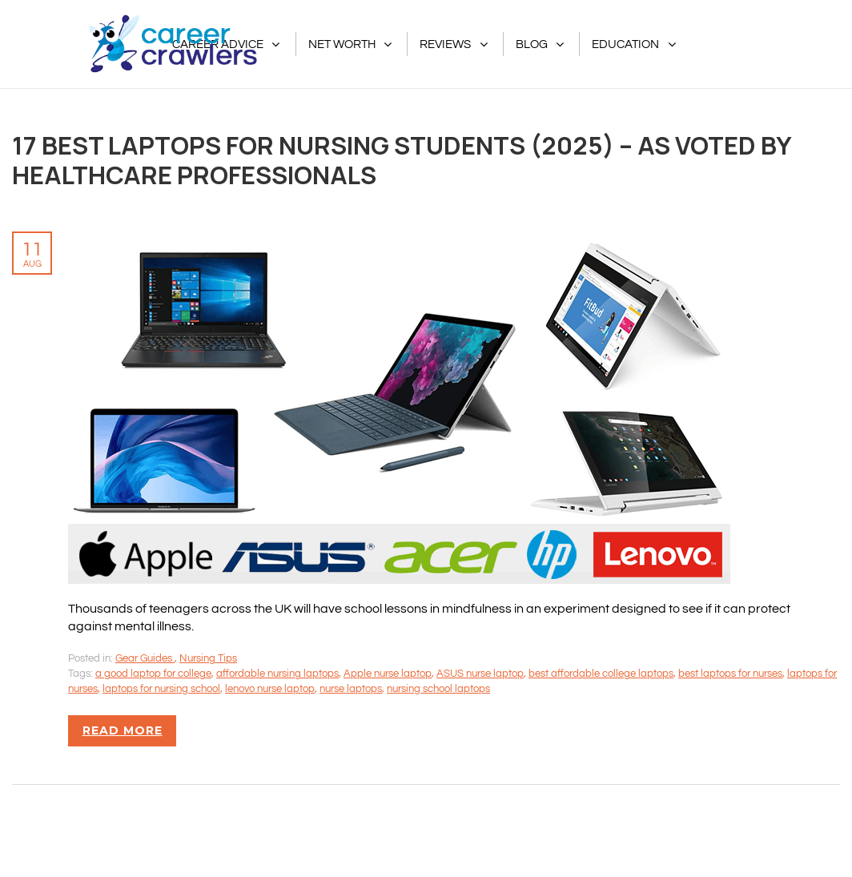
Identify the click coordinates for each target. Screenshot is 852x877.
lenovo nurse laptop (270, 688)
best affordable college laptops (600, 673)
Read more (122, 730)
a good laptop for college (153, 673)
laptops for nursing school (161, 688)
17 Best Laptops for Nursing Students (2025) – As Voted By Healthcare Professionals (401, 159)
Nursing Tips (208, 658)
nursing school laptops (438, 688)
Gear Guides (145, 658)
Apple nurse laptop (388, 673)
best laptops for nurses (730, 673)
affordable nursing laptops (277, 673)
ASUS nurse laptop (480, 673)
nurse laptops (351, 688)
